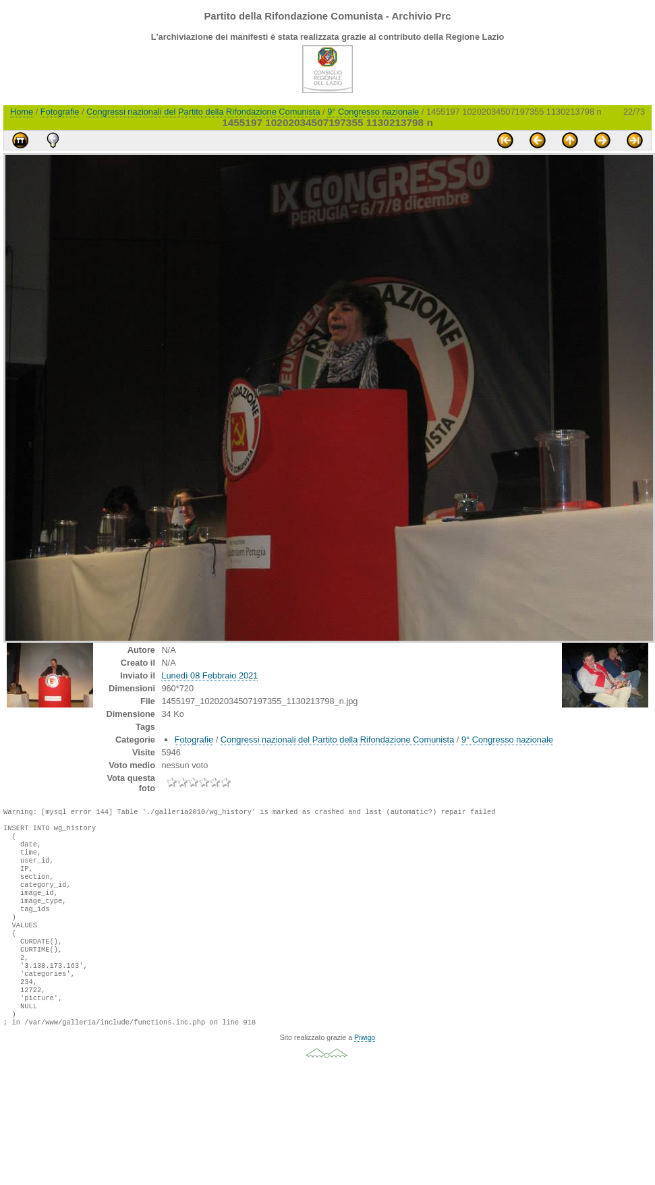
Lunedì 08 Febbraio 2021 (209, 675)
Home (21, 112)
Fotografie (60, 112)
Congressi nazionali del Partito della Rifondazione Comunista (203, 112)
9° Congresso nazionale (373, 112)
